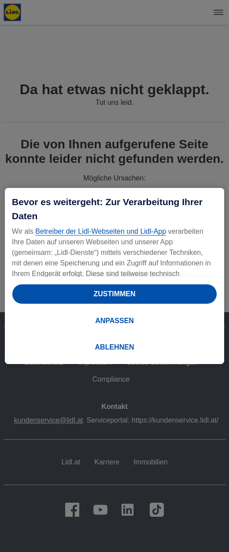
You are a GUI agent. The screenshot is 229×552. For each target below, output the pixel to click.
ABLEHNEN (114, 347)
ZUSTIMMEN (114, 294)
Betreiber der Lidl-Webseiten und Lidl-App (100, 231)
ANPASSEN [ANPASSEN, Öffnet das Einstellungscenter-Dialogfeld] (114, 320)
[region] (114, 276)
